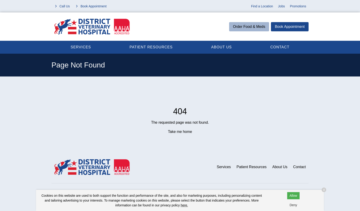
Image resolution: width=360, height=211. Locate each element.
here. (184, 205)
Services (81, 47)
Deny (293, 205)
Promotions (298, 6)
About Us (221, 47)
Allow (293, 195)
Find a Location (262, 6)
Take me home (180, 132)
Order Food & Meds (249, 27)
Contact (279, 47)
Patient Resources (151, 47)
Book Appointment (290, 27)
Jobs (281, 6)
